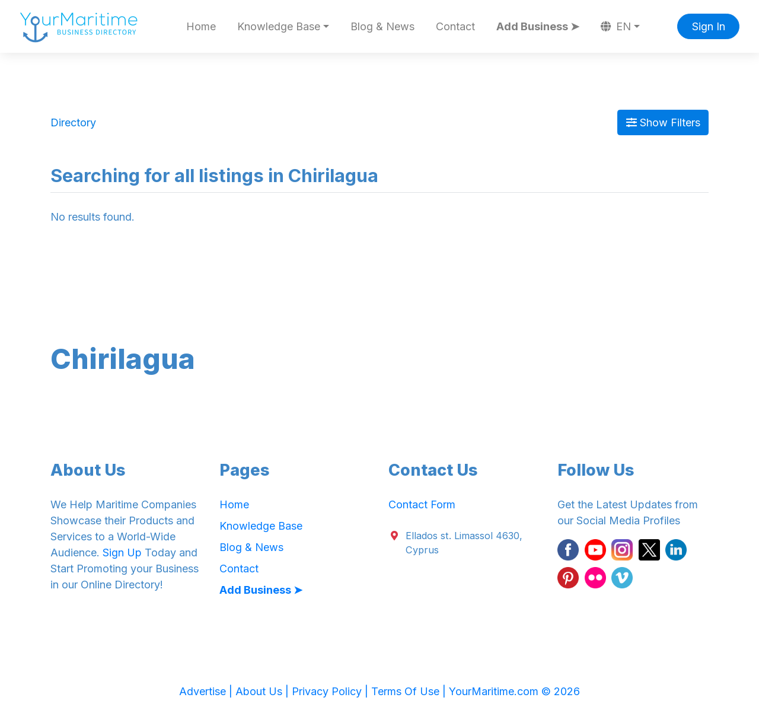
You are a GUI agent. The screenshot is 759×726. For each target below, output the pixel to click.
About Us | (263, 691)
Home (201, 26)
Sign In (708, 26)
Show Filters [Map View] (663, 122)
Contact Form (421, 504)
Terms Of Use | (410, 691)
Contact (455, 26)
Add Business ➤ (537, 26)
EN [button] (616, 26)
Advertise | (207, 691)
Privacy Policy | (331, 691)
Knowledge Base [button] (278, 26)
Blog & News (382, 26)
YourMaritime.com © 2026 (514, 691)
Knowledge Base (260, 526)
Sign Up (122, 552)
